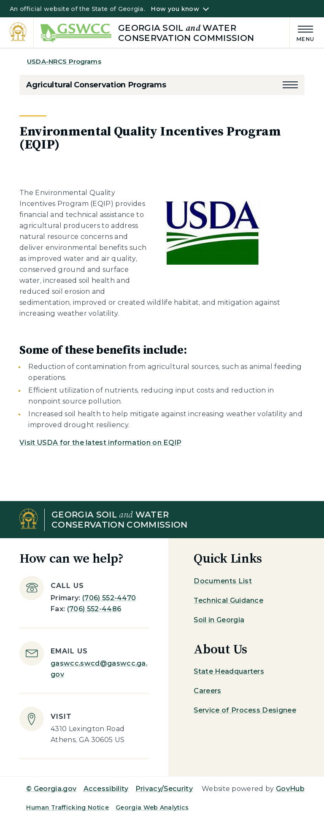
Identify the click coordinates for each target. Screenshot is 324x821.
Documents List (222, 581)
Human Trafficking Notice (67, 807)
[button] (290, 85)
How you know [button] (175, 8)
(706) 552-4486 (94, 609)
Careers (207, 691)
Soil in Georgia (219, 620)
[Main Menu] (302, 32)
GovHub (290, 789)
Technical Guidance (228, 600)
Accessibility (106, 789)
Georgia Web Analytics (152, 807)
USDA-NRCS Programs (64, 61)
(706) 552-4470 (109, 598)
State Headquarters (229, 671)
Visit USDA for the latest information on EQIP (100, 443)
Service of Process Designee (245, 710)
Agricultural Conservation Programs (96, 84)
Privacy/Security (164, 789)
